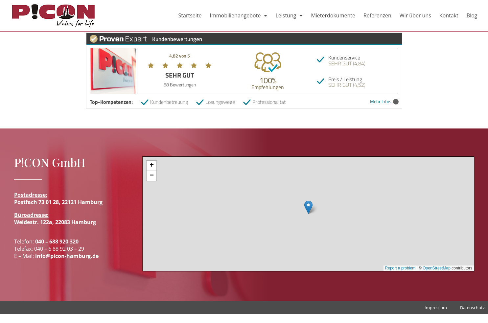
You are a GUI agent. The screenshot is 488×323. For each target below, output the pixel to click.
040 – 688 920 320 (57, 250)
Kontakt (448, 15)
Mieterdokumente (333, 15)
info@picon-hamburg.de (67, 264)
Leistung (289, 15)
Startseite (190, 15)
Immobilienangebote (238, 15)
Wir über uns (415, 15)
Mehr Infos (384, 110)
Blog (472, 15)
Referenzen (377, 15)
